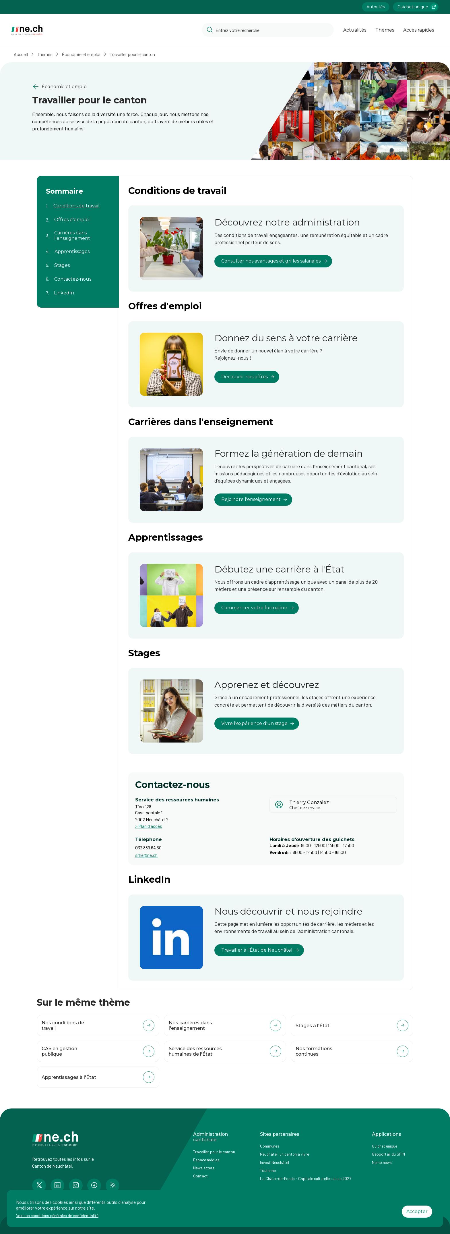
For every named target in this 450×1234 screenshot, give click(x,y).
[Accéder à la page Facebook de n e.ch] (94, 1185)
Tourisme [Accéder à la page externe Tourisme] (268, 1170)
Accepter (417, 1211)
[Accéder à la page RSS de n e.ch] (112, 1185)
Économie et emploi (81, 54)
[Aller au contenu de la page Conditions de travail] (78, 202)
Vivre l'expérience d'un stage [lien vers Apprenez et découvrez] (257, 723)
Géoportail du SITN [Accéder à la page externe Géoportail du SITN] (388, 1154)
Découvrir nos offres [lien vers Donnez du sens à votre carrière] (248, 376)
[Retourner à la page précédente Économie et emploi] (124, 86)
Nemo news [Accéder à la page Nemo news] (382, 1162)
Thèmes (45, 54)
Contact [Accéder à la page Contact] (200, 1175)
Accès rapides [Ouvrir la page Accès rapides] (418, 30)
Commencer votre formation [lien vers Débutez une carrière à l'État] (257, 607)
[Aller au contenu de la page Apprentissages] (78, 248)
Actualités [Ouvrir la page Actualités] (354, 30)
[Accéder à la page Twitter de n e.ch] (39, 1185)
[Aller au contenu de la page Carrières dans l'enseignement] (78, 232)
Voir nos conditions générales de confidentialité (57, 1215)
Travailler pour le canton (132, 54)
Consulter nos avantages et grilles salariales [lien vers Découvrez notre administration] (274, 261)
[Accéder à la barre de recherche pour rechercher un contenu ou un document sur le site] (268, 30)
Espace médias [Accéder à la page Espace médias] (206, 1159)
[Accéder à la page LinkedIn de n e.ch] (57, 1185)
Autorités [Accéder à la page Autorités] (375, 6)
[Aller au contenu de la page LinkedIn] (78, 289)
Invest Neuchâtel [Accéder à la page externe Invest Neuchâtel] (274, 1162)
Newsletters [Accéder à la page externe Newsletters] (203, 1167)
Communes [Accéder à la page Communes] (269, 1146)
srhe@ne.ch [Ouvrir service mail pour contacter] (146, 855)
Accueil (21, 54)
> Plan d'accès (148, 826)
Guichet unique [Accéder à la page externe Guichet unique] (384, 1146)
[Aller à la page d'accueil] (26, 30)
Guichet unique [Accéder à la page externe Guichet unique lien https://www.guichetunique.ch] (417, 6)
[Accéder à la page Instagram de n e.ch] (76, 1185)
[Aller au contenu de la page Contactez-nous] (78, 275)
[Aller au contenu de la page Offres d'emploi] (78, 216)
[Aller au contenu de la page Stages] (78, 262)
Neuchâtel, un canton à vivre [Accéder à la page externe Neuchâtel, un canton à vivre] (284, 1154)
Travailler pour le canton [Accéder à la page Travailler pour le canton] (214, 1151)
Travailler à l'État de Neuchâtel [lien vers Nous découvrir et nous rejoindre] (260, 950)
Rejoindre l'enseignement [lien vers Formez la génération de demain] (254, 499)
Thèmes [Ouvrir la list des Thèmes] (384, 30)
